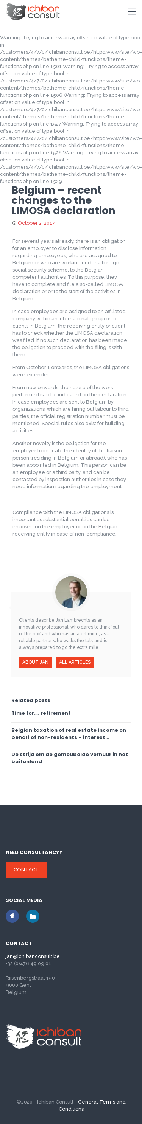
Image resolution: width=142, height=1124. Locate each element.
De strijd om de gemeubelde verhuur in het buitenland (69, 758)
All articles (75, 662)
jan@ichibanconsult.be (33, 956)
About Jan (35, 662)
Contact (26, 869)
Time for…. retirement (41, 713)
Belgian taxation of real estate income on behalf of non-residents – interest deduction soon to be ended (68, 734)
